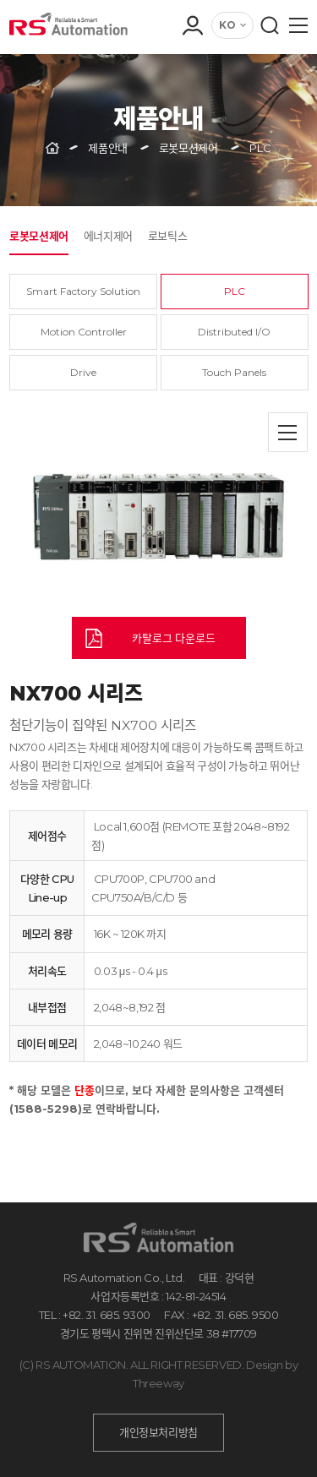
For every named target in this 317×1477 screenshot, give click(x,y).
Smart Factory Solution (83, 291)
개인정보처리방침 (158, 1432)
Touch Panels (234, 372)
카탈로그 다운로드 (174, 638)
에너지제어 (108, 236)
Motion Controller (84, 331)
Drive (83, 372)
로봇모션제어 (38, 236)
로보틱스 (167, 236)
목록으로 (288, 432)
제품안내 (107, 148)
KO (227, 25)
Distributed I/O (234, 331)
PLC (234, 291)
